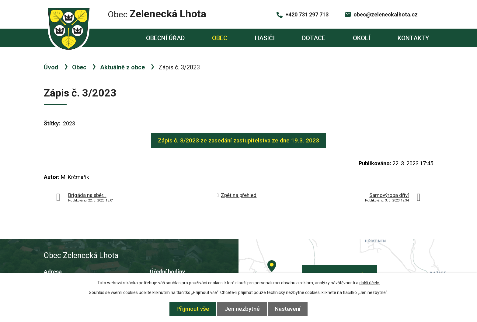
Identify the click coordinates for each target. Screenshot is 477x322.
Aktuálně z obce (122, 67)
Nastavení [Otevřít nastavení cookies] (291, 308)
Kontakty (413, 38)
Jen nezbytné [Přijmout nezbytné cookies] (242, 308)
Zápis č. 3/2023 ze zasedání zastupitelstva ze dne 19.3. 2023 (238, 140)
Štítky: (52, 123)
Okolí (361, 38)
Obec (219, 38)
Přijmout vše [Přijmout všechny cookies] (189, 308)
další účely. (369, 282)
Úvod (110, 38)
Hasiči (265, 38)
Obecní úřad (165, 38)
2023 (69, 123)
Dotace (313, 38)
